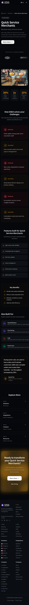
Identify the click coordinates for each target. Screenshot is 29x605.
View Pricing (14, 484)
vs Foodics (3, 565)
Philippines (4, 546)
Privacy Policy (19, 577)
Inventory (18, 514)
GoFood (17, 546)
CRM (17, 529)
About (17, 565)
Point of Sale (19, 509)
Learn (17, 572)
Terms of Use (19, 579)
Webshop (3, 526)
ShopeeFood (19, 555)
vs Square (3, 572)
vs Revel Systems (5, 574)
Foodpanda (18, 548)
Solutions (10, 13)
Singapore (4, 558)
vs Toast (3, 570)
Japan (3, 550)
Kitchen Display (19, 516)
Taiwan (3, 555)
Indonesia (4, 543)
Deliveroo (18, 553)
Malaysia (4, 553)
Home (4, 13)
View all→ (18, 557)
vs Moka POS (4, 577)
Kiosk (2, 533)
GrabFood (18, 543)
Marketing (18, 533)
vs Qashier (3, 579)
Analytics (18, 526)
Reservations (4, 531)
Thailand (4, 548)
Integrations (4, 536)
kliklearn (18, 570)
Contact (18, 574)
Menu (17, 511)
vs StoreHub (4, 584)
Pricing (17, 567)
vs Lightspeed (4, 567)
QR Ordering (4, 529)
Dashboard (18, 507)
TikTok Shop (19, 536)
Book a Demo (7, 42)
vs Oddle (3, 581)
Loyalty (17, 531)
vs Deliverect (4, 588)
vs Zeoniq (3, 586)
